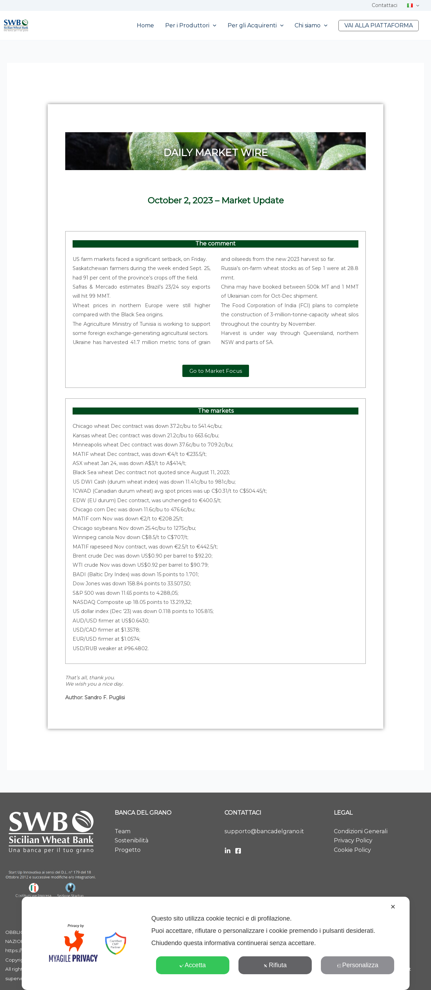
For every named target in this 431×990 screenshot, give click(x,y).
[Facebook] (238, 851)
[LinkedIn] (227, 851)
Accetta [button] (193, 965)
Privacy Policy (353, 840)
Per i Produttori (190, 25)
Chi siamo (311, 25)
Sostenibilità (131, 840)
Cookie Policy (352, 850)
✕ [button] (393, 906)
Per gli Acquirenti (256, 25)
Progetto (128, 850)
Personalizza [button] (357, 965)
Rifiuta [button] (275, 965)
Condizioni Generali (361, 831)
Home (145, 25)
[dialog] (215, 943)
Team (122, 831)
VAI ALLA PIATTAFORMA (378, 25)
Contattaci (384, 5)
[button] (416, 5)
